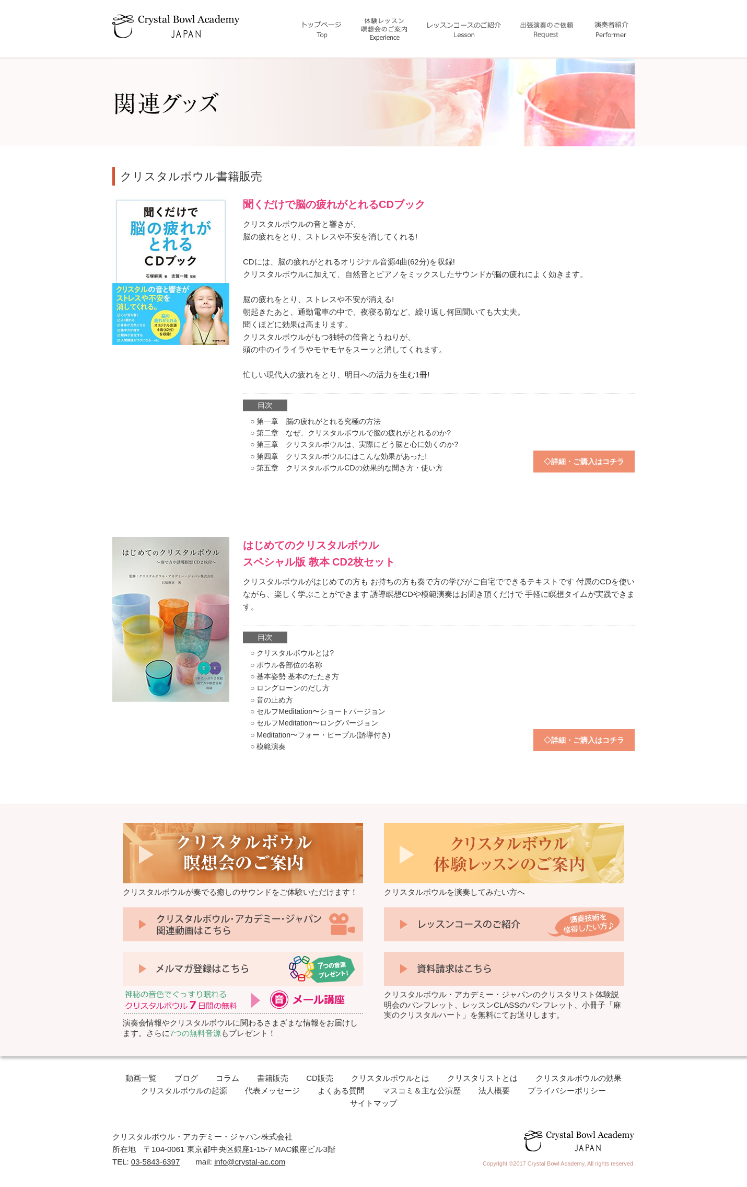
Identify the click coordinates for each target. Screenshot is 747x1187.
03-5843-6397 (155, 1161)
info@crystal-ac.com (249, 1161)
